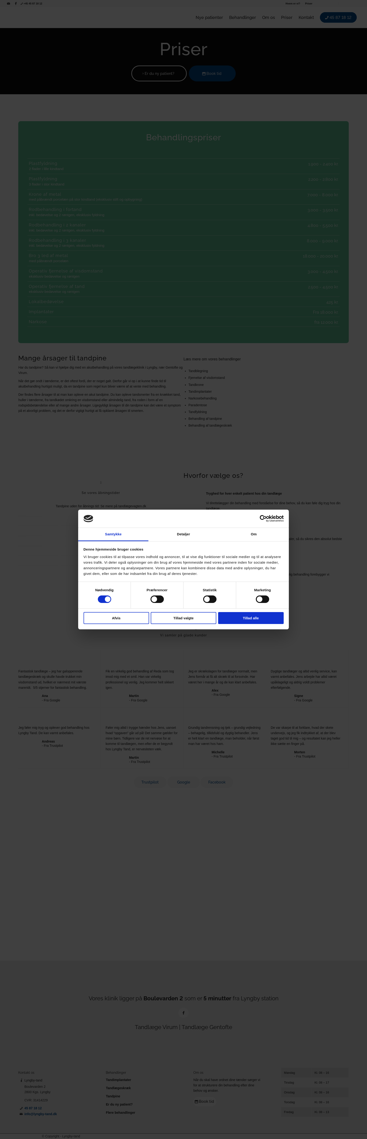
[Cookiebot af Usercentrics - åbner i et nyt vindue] (263, 518)
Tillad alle (251, 618)
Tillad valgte (183, 618)
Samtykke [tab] (113, 534)
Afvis (116, 618)
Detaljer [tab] (183, 534)
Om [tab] (254, 534)
